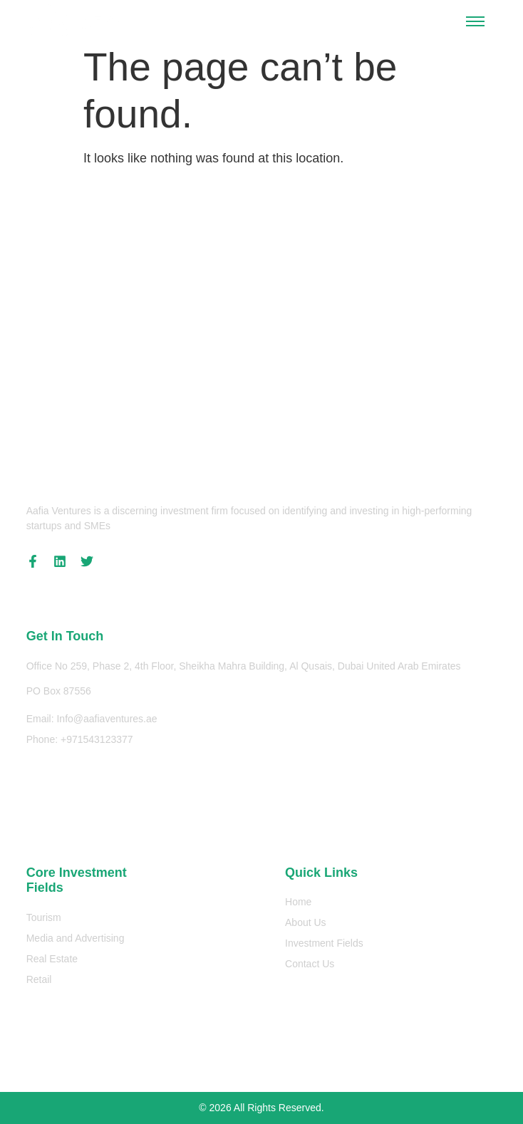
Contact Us (309, 963)
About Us (305, 922)
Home (298, 901)
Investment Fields (324, 943)
